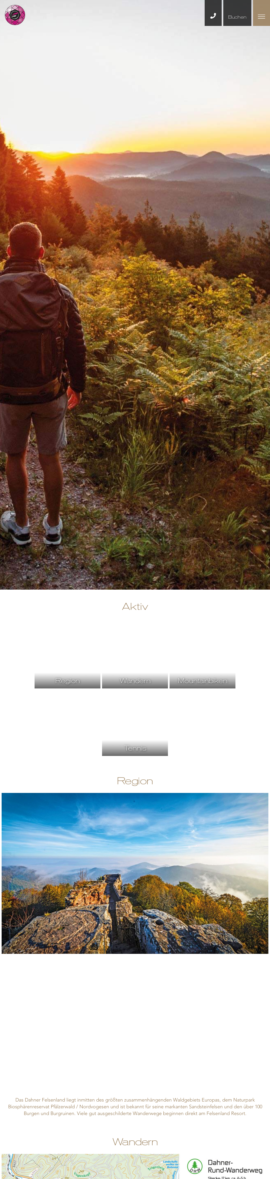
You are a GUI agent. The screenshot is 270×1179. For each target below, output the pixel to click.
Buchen (237, 17)
